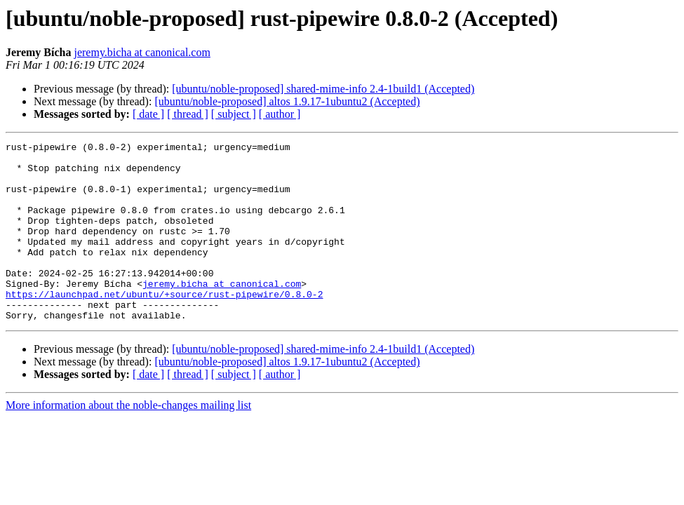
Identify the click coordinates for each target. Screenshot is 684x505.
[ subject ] (233, 114)
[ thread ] (187, 114)
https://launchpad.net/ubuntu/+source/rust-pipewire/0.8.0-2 (164, 325)
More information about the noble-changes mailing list (128, 441)
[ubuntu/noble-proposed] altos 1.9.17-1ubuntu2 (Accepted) (287, 101)
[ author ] (280, 114)
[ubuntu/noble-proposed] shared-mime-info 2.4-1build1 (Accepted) (323, 89)
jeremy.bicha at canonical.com (142, 52)
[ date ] (148, 114)
